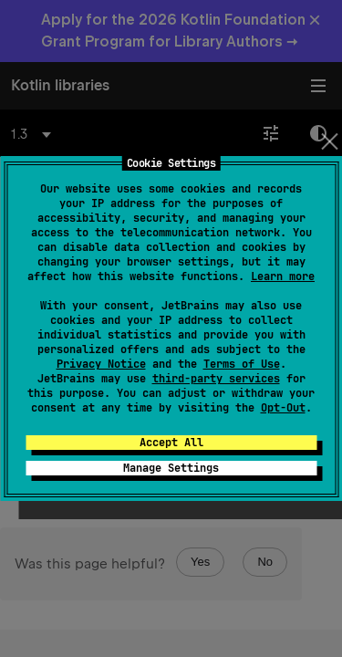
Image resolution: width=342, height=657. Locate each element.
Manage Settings (171, 468)
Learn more (283, 276)
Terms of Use (241, 364)
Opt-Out (283, 408)
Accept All (171, 442)
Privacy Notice (101, 364)
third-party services (216, 378)
